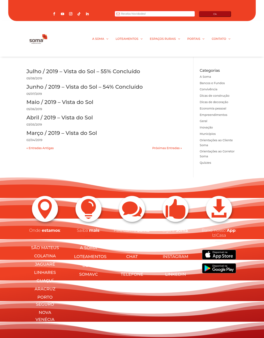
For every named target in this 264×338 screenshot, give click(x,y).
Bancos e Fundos (212, 83)
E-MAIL (132, 247)
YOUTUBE (175, 265)
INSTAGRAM (175, 256)
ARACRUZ (44, 288)
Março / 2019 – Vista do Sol (61, 133)
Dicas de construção (214, 96)
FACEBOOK (175, 247)
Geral (203, 121)
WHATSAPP (132, 265)
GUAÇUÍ (45, 280)
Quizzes (205, 163)
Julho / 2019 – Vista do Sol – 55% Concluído (83, 71)
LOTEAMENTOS (90, 256)
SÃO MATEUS (45, 247)
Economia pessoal (213, 108)
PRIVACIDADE (132, 283)
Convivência (208, 89)
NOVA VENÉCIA (44, 316)
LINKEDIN (175, 274)
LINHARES (45, 272)
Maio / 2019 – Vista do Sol (59, 102)
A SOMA (88, 247)
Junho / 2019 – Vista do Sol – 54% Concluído (84, 87)
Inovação (206, 127)
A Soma (205, 77)
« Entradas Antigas (40, 148)
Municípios (208, 134)
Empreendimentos (213, 115)
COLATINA (45, 255)
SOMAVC (88, 274)
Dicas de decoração (214, 102)
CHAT (132, 256)
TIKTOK (175, 283)
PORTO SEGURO (45, 301)
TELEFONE (132, 274)
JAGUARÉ (45, 264)
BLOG (88, 265)
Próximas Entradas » (167, 148)
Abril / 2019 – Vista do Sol (59, 117)
